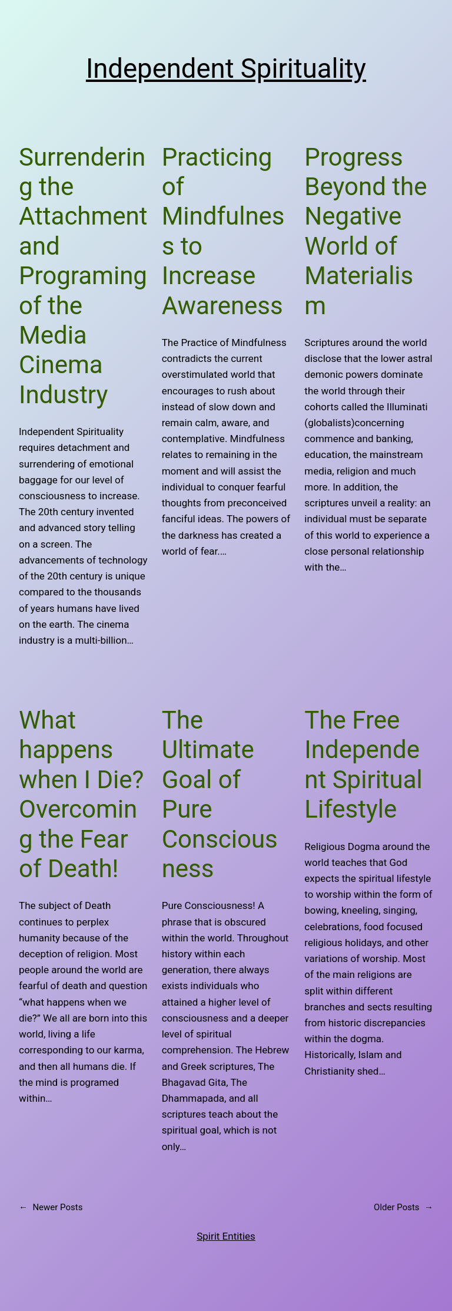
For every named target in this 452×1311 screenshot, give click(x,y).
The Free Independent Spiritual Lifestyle (363, 765)
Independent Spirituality (226, 68)
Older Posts (403, 1207)
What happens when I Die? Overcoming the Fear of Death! (81, 794)
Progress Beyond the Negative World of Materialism (365, 231)
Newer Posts (50, 1207)
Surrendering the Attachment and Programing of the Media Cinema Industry (83, 276)
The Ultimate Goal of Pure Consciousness (220, 794)
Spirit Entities (226, 1236)
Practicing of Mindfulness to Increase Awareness (223, 231)
